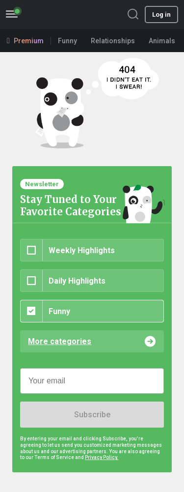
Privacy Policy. (101, 457)
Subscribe (92, 414)
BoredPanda (58, 14)
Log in (161, 14)
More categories (59, 341)
